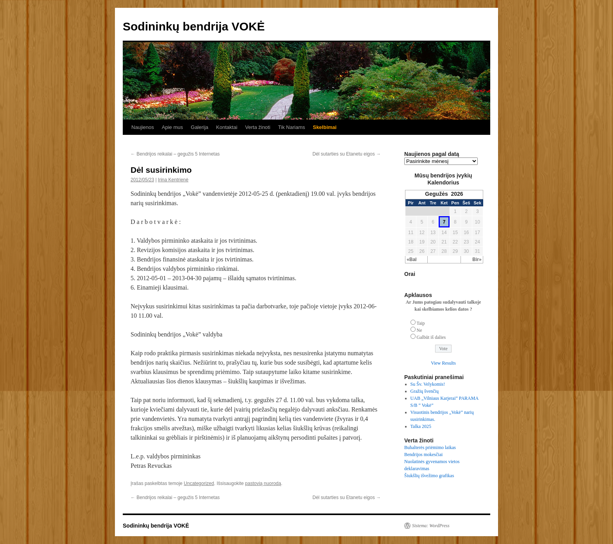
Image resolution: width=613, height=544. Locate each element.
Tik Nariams (291, 127)
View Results (443, 363)
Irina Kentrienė (173, 180)
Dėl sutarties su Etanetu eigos (346, 154)
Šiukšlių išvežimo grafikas (429, 475)
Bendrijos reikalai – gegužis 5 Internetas (175, 154)
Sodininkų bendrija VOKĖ (194, 26)
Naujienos (142, 127)
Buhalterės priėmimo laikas (430, 447)
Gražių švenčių (424, 391)
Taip (420, 323)
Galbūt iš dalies (431, 337)
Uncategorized (199, 483)
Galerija (199, 127)
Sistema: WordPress (431, 525)
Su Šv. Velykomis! (427, 384)
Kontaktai (226, 127)
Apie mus (172, 127)
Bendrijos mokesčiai (423, 454)
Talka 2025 (420, 426)
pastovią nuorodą (263, 483)
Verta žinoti (257, 127)
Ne (419, 330)
